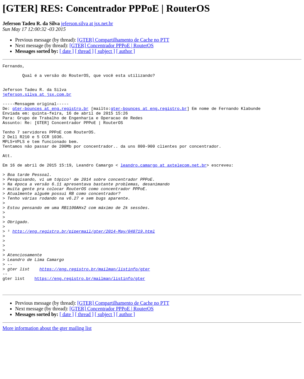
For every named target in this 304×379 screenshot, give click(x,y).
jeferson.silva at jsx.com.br (37, 101)
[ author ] (125, 51)
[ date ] (67, 51)
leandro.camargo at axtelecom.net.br (163, 186)
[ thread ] (84, 51)
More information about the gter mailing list (47, 373)
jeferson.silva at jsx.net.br (87, 23)
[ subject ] (105, 51)
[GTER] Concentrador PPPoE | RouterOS (111, 45)
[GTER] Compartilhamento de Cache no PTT (123, 39)
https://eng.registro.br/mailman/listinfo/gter (94, 310)
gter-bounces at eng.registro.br (50, 118)
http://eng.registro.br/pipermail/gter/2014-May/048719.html (83, 265)
